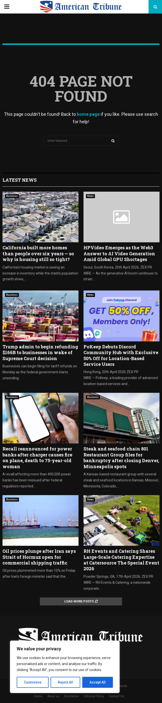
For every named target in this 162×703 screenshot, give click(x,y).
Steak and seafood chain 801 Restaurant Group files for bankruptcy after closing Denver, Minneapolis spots (121, 457)
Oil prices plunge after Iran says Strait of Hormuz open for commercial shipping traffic (39, 557)
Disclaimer (71, 696)
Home (38, 696)
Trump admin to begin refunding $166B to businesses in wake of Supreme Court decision (40, 352)
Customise (33, 682)
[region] (65, 667)
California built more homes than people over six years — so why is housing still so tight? (38, 253)
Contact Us (116, 696)
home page (88, 114)
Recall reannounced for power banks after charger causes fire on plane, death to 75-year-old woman (37, 457)
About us (53, 696)
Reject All (65, 682)
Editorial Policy (94, 696)
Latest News (19, 180)
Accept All (97, 682)
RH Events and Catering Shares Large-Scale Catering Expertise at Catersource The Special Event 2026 (121, 559)
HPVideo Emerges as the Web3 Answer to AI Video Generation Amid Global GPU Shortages (119, 253)
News (90, 196)
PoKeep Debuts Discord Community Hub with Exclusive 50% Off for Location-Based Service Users (120, 355)
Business (12, 196)
